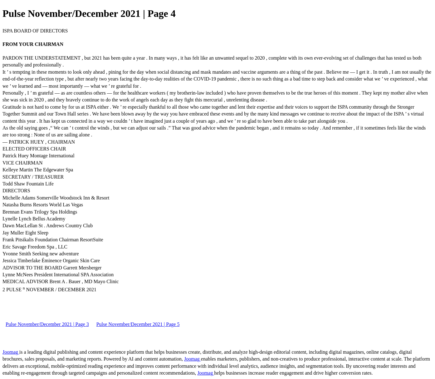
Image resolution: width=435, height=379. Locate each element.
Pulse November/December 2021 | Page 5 (138, 324)
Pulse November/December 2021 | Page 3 (47, 324)
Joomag (10, 352)
